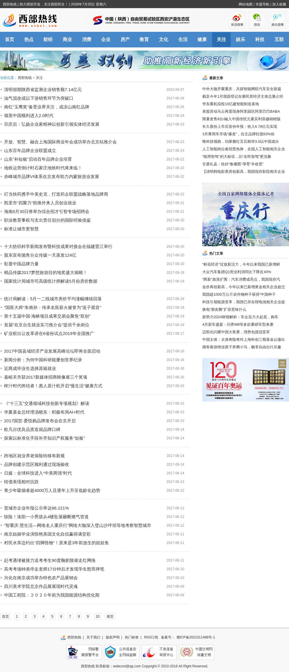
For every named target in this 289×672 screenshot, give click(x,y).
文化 (163, 39)
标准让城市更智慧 (21, 228)
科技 (259, 39)
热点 (29, 39)
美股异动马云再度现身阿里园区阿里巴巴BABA (241, 111)
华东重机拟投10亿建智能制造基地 (230, 104)
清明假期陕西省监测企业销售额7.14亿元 (43, 89)
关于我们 (93, 637)
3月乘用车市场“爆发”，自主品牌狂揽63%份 (238, 134)
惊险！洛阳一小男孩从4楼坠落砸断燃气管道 (46, 516)
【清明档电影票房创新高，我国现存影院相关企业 (243, 171)
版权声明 (113, 637)
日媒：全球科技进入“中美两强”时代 (38, 473)
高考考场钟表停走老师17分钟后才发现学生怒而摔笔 (54, 569)
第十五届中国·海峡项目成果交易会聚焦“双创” (47, 316)
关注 (221, 39)
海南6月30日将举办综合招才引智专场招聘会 (46, 211)
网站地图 (246, 4)
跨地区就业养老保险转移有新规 (34, 455)
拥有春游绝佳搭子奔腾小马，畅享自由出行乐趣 (241, 347)
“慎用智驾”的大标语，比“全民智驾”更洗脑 (236, 156)
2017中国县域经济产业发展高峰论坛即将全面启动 (52, 351)
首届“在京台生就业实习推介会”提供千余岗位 (46, 324)
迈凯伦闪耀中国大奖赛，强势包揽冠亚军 (236, 332)
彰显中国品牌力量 (21, 263)
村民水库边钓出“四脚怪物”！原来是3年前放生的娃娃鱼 (56, 542)
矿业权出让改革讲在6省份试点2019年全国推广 (49, 333)
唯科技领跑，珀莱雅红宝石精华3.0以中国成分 (240, 141)
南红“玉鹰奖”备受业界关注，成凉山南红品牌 (46, 106)
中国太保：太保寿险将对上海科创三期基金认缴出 (243, 339)
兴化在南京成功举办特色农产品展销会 (41, 577)
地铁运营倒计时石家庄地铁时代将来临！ (43, 167)
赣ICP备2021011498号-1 (196, 637)
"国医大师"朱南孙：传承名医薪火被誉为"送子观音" (52, 307)
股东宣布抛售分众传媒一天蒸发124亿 (40, 255)
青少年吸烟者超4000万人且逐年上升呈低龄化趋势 (52, 490)
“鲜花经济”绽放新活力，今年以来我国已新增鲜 (241, 264)
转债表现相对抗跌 (21, 481)
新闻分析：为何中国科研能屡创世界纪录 (43, 359)
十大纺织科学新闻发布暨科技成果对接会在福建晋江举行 (58, 246)
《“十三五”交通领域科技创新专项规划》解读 (46, 403)
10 (97, 616)
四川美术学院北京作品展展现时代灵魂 (41, 586)
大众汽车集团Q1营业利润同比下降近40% (236, 272)
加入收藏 (279, 4)
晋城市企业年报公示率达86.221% (36, 508)
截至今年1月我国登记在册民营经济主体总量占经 (242, 96)
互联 (279, 39)
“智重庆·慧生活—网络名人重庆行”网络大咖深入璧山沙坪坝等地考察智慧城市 (77, 525)
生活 (183, 39)
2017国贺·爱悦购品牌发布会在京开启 (40, 420)
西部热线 (10, 4)
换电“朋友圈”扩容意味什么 (224, 309)
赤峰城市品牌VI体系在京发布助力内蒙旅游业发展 (51, 176)
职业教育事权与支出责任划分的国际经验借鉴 (47, 220)
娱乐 (240, 39)
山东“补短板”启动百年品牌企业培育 (38, 159)
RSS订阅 (151, 637)
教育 (144, 39)
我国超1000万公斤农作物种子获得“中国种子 (239, 294)
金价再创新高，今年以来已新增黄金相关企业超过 (243, 287)
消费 (86, 39)
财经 (48, 39)
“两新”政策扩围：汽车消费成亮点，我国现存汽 (241, 279)
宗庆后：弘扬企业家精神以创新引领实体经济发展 (51, 124)
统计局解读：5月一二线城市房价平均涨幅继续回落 (53, 298)
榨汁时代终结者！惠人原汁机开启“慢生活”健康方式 (53, 385)
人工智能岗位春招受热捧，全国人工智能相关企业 (243, 149)
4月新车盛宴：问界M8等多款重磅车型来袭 (237, 324)
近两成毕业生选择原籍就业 (30, 368)
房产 (125, 39)
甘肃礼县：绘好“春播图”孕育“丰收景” (233, 164)
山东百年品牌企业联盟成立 (30, 150)
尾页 (110, 616)
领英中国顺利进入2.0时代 (28, 115)
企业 (105, 39)
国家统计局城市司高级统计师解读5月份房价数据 (50, 281)
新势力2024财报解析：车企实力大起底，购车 (240, 317)
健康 (202, 39)
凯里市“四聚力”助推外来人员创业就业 (40, 202)
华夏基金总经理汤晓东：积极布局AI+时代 (44, 412)
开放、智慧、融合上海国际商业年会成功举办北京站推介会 (60, 141)
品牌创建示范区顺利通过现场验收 (36, 464)
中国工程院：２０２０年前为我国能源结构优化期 (54, 595)
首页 (9, 39)
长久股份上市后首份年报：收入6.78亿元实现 (239, 126)
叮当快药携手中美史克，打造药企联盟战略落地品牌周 (56, 194)
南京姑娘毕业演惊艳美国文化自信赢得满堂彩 (47, 534)
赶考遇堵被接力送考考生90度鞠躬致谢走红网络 (50, 560)
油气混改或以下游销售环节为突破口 (38, 98)
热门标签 (132, 637)
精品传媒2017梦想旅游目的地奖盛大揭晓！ (45, 272)
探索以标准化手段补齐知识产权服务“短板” (44, 438)
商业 (67, 39)
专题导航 (262, 4)
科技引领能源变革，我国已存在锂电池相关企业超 (243, 302)
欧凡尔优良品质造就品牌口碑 (32, 429)
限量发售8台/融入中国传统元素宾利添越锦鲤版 (241, 119)
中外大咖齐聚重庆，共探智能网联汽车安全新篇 (241, 89)
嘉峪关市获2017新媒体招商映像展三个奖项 (45, 377)
